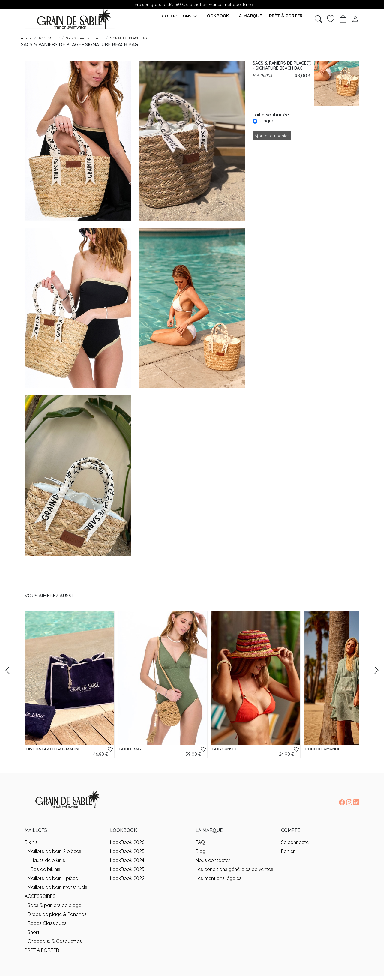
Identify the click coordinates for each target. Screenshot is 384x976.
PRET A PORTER (42, 950)
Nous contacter (213, 860)
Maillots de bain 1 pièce (53, 878)
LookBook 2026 (127, 842)
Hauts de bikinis (48, 860)
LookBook (217, 16)
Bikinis (31, 842)
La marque (249, 16)
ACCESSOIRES (40, 896)
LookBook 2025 (127, 851)
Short (34, 932)
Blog (201, 851)
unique (267, 121)
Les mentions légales (219, 878)
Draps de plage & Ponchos (57, 914)
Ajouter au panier (271, 135)
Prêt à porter (285, 16)
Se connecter (295, 842)
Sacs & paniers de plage (54, 905)
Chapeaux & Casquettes (55, 941)
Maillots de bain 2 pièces (54, 851)
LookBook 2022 (127, 878)
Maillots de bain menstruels (57, 887)
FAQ (200, 842)
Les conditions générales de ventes (234, 869)
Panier (288, 851)
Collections (179, 16)
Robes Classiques (47, 923)
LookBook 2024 (127, 860)
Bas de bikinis (45, 869)
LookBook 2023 (127, 869)
